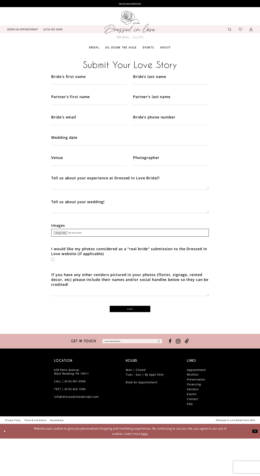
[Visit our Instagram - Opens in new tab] (195, 378)
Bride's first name (68, 77)
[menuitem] (23, 30)
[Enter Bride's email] (89, 130)
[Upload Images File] (130, 257)
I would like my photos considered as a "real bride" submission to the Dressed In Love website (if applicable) (129, 278)
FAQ (190, 441)
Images (58, 248)
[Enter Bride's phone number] (171, 130)
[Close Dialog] (5, 468)
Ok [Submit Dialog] (253, 468)
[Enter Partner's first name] (89, 107)
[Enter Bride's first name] (89, 84)
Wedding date (64, 146)
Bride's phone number (154, 123)
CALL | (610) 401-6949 (70, 419)
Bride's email (63, 123)
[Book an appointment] (23, 30)
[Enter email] (132, 378)
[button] (251, 30)
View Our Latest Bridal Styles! (130, 4)
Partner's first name (70, 100)
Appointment (196, 407)
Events (191, 431)
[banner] (130, 26)
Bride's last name (149, 77)
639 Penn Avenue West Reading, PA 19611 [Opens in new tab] (71, 409)
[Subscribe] (174, 378)
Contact (192, 436)
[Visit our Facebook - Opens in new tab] (187, 378)
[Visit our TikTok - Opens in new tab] (204, 377)
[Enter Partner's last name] (171, 107)
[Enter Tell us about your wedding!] (130, 230)
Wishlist (192, 412)
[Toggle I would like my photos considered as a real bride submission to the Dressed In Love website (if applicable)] (53, 287)
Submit (130, 343)
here (144, 471)
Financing (194, 422)
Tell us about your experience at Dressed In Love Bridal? (105, 192)
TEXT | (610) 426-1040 (70, 426)
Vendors (193, 427)
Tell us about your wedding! (77, 220)
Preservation (196, 417)
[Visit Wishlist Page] (240, 30)
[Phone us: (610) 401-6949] (53, 30)
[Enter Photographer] (171, 176)
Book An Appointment (141, 420)
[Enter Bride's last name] (171, 84)
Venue (57, 169)
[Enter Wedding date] (130, 153)
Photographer (146, 169)
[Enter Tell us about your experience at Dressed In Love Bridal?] (130, 202)
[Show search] (229, 30)
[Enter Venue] (89, 176)
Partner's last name (151, 100)
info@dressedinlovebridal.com (76, 434)
